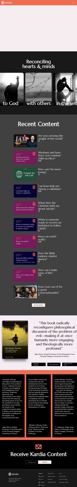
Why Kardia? (51, 473)
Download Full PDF (68, 364)
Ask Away (50, 479)
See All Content (38, 305)
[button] (73, 3)
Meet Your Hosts (51, 476)
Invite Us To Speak (63, 479)
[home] (7, 2)
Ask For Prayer (62, 476)
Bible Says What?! (52, 482)
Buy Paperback (54, 364)
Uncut (60, 473)
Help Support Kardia (63, 482)
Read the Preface (36, 364)
